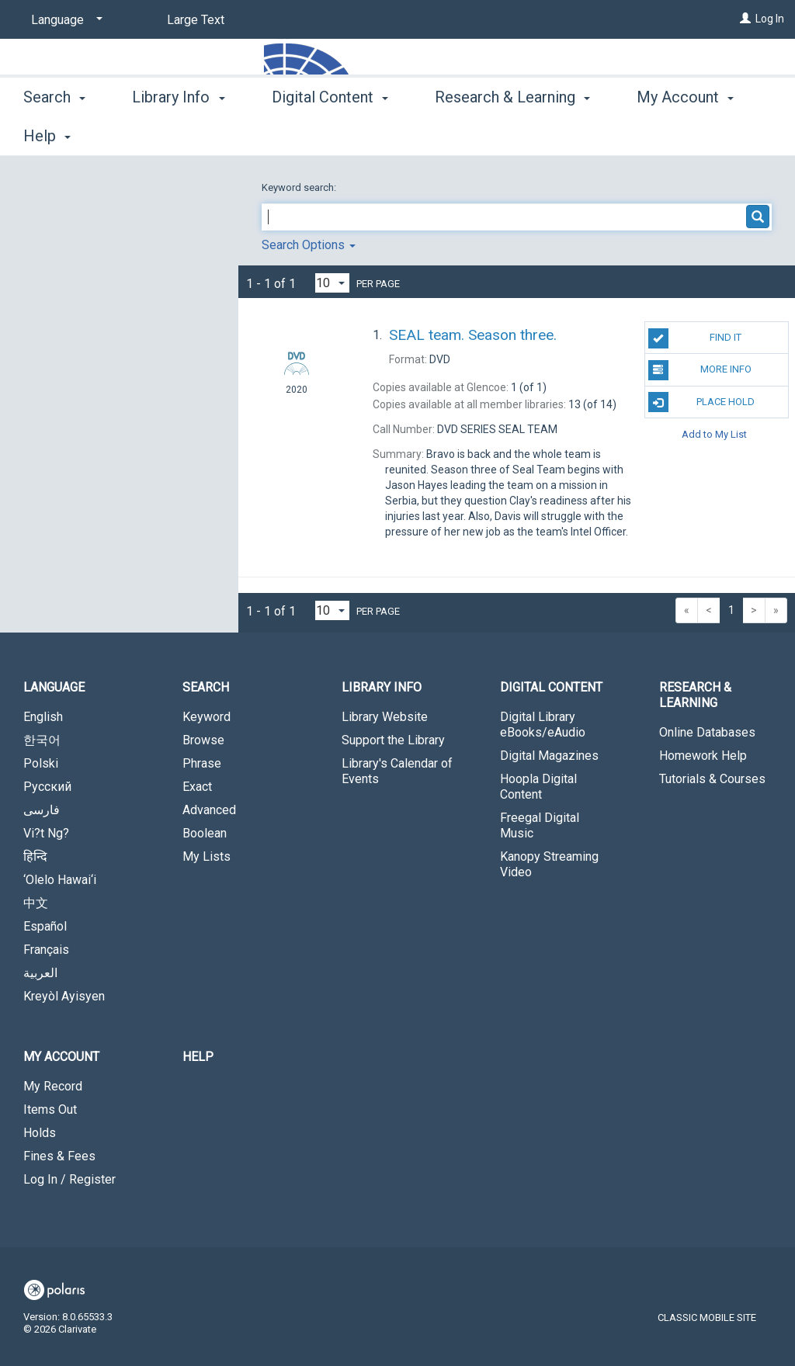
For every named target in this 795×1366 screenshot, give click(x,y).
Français (46, 949)
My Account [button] (61, 1056)
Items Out (50, 1109)
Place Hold (701, 402)
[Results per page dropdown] (332, 283)
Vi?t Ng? (46, 833)
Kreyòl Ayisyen (64, 996)
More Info (700, 370)
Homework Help (703, 755)
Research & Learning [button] (512, 133)
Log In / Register (69, 1179)
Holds (39, 1132)
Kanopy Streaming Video (549, 864)
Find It (694, 338)
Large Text (195, 19)
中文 (35, 903)
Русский (47, 786)
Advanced (209, 810)
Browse (203, 740)
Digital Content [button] (330, 133)
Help (198, 1056)
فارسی (41, 810)
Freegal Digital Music (539, 825)
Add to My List (714, 434)
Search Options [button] (309, 244)
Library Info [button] (178, 133)
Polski (40, 763)
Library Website (385, 716)
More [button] (667, 136)
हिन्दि (35, 856)
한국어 (42, 740)
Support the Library (393, 740)
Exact (197, 786)
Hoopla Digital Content (538, 786)
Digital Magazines (549, 755)
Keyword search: (300, 187)
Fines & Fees (59, 1156)
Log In (769, 18)
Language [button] (54, 687)
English (43, 716)
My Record (52, 1086)
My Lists (206, 856)
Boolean (204, 833)
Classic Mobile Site (707, 1317)
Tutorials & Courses (712, 778)
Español (45, 926)
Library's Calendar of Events (397, 771)
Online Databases (707, 732)
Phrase (201, 763)
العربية (40, 973)
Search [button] (54, 133)
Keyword (206, 716)
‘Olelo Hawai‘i (59, 879)
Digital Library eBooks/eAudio (542, 724)
